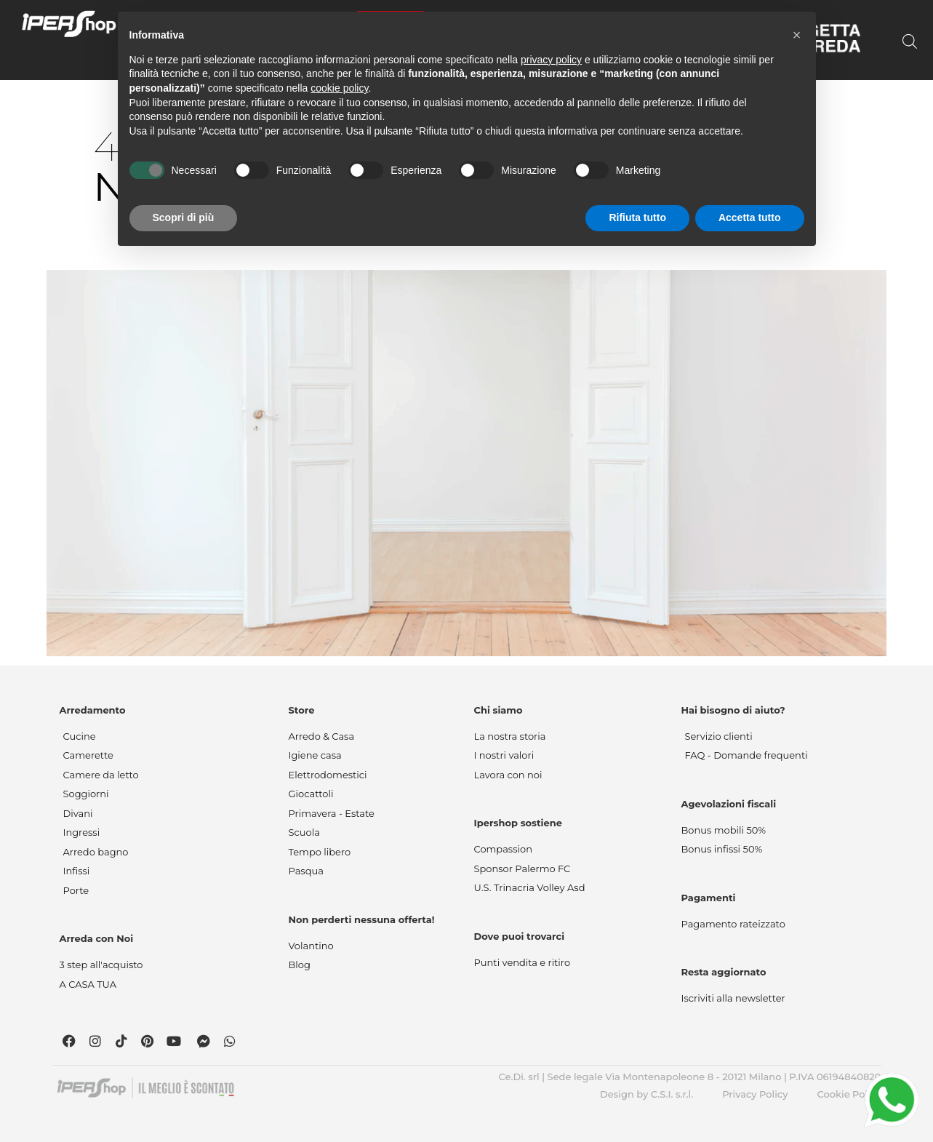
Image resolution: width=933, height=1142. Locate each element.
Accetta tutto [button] (749, 217)
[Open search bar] (909, 41)
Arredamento (93, 710)
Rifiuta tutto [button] (637, 217)
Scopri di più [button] (184, 217)
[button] (797, 35)
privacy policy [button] (551, 59)
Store (302, 710)
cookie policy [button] (339, 88)
